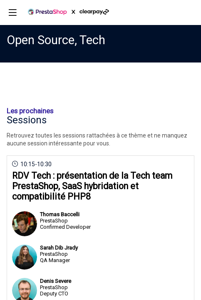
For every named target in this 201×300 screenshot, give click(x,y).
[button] (12, 12)
